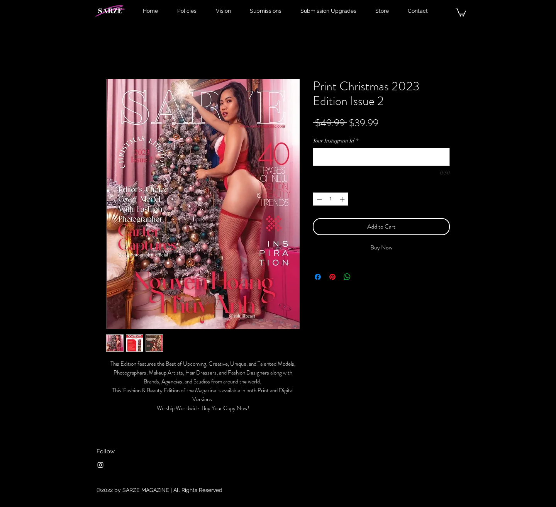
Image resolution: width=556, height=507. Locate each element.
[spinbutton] (330, 199)
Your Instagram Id (335, 140)
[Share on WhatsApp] (347, 276)
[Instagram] (100, 465)
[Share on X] (361, 276)
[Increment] (343, 199)
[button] (461, 12)
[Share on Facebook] (317, 276)
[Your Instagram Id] (381, 157)
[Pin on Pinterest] (332, 276)
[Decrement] (318, 199)
